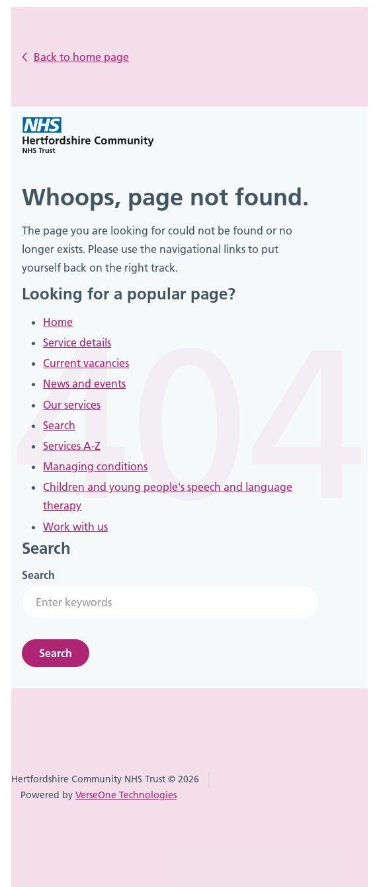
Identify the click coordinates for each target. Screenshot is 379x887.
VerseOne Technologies (126, 795)
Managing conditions (95, 466)
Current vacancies (86, 363)
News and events (84, 383)
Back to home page (81, 57)
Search (59, 425)
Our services (72, 404)
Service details (77, 342)
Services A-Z (72, 445)
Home (58, 322)
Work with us (75, 526)
